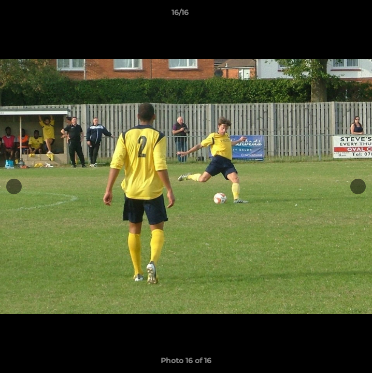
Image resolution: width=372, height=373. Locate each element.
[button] (334, 15)
